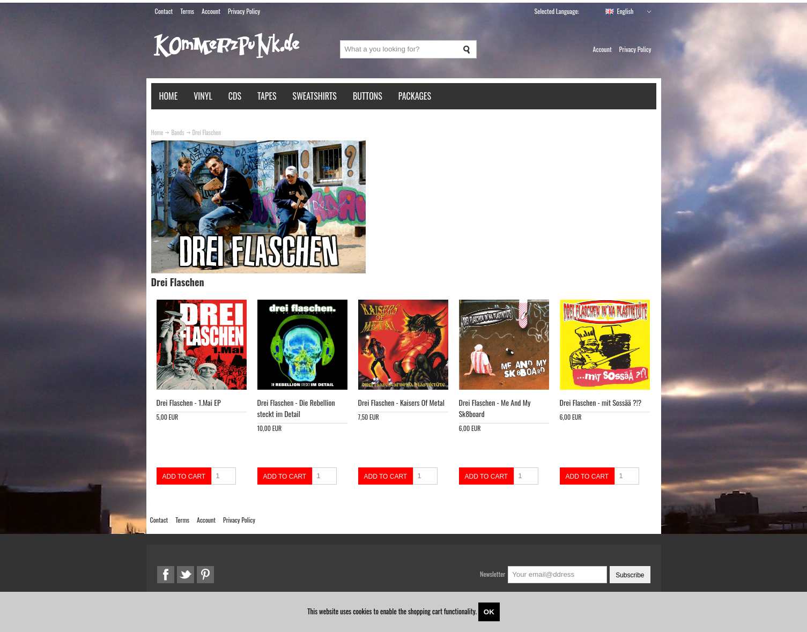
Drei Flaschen (207, 132)
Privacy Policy (244, 11)
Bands (177, 132)
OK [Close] (489, 612)
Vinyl (203, 96)
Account (211, 11)
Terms (187, 11)
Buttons (367, 96)
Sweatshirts (315, 96)
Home (168, 96)
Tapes (267, 96)
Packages (414, 96)
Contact (164, 11)
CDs (234, 96)
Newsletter (492, 573)
